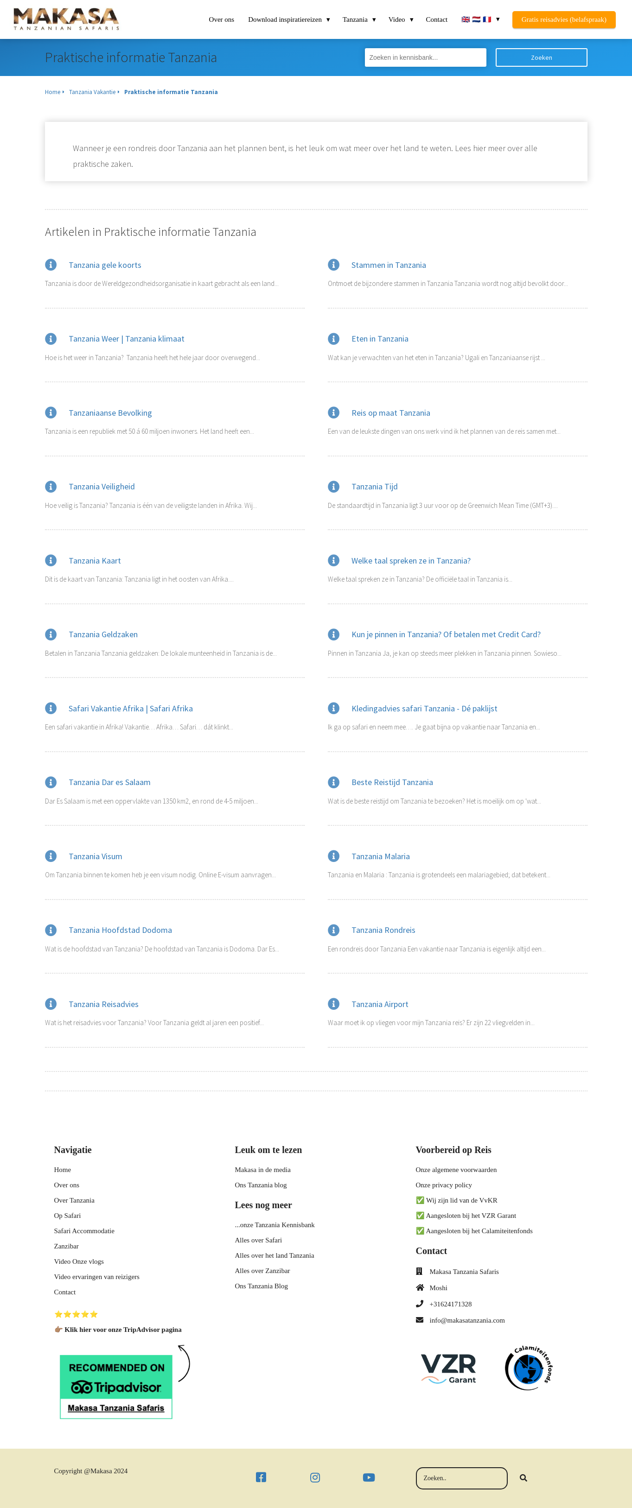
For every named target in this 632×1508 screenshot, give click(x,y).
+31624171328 (451, 1304)
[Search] (523, 1478)
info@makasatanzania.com (467, 1320)
